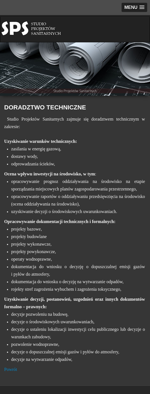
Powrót (10, 369)
